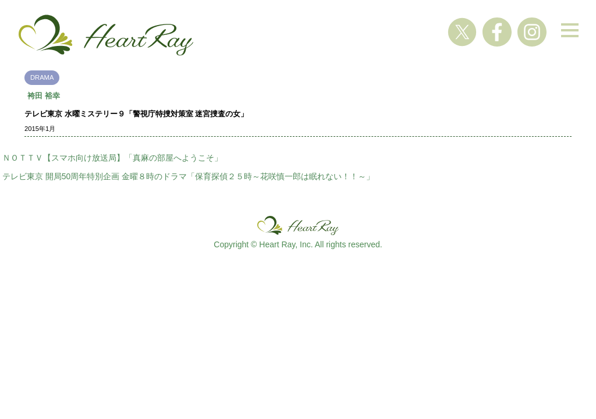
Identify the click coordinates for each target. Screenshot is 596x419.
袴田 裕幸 (43, 95)
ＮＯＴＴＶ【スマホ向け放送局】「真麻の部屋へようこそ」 (112, 157)
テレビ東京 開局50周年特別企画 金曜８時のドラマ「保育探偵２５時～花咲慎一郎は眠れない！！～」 (188, 176)
